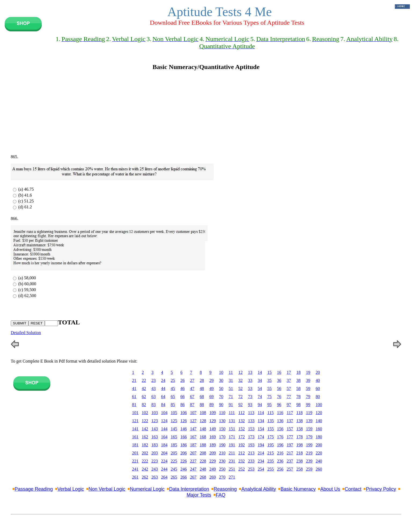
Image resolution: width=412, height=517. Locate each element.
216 (280, 453)
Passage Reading (34, 489)
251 (232, 469)
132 (241, 420)
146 (183, 428)
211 (232, 453)
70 (221, 396)
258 (299, 469)
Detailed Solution (26, 332)
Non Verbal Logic (107, 489)
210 (222, 453)
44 (163, 388)
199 (309, 445)
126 (183, 420)
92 (240, 404)
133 (251, 420)
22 (144, 380)
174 (261, 437)
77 (289, 396)
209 (212, 453)
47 (192, 388)
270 (222, 477)
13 (250, 372)
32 (240, 380)
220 (319, 453)
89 (211, 404)
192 (241, 445)
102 (145, 412)
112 (241, 412)
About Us (330, 489)
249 (212, 469)
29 (211, 380)
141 (135, 428)
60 (318, 388)
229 (212, 461)
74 (260, 396)
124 (164, 420)
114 (261, 412)
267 (193, 477)
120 (319, 412)
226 (183, 461)
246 (183, 469)
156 (280, 428)
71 (231, 396)
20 (318, 372)
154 (261, 428)
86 (182, 404)
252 (241, 469)
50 (221, 388)
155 (270, 428)
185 (174, 445)
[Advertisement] (206, 112)
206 (183, 453)
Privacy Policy (381, 489)
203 (154, 453)
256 (280, 469)
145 (174, 428)
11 (231, 372)
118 (299, 412)
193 (251, 445)
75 (269, 396)
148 (203, 428)
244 (164, 469)
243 (154, 469)
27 (192, 380)
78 (298, 396)
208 (203, 453)
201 (135, 453)
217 (290, 453)
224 (164, 461)
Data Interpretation (189, 489)
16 (279, 372)
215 (270, 453)
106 (183, 412)
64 (163, 396)
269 (212, 477)
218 (299, 453)
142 (145, 428)
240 (319, 461)
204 (164, 453)
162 (145, 437)
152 (241, 428)
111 (232, 412)
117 (290, 412)
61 (134, 396)
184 (164, 445)
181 (135, 445)
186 (183, 445)
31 (231, 380)
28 (202, 380)
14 (260, 372)
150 (222, 428)
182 (145, 445)
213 (251, 453)
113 (251, 412)
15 (269, 372)
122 (145, 420)
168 (203, 437)
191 (232, 445)
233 (251, 461)
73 (250, 396)
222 (145, 461)
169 (212, 437)
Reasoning (225, 489)
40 (318, 380)
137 (290, 420)
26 (182, 380)
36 (279, 380)
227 (193, 461)
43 (153, 388)
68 (202, 396)
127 (193, 420)
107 (193, 412)
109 (212, 412)
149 (212, 428)
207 (193, 453)
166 (183, 437)
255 (270, 469)
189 (212, 445)
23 (153, 380)
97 (289, 404)
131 (232, 420)
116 (280, 412)
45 (173, 388)
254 (261, 469)
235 (270, 461)
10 (221, 372)
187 (193, 445)
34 (260, 380)
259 (309, 469)
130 (222, 420)
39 (308, 380)
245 (174, 469)
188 (203, 445)
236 (280, 461)
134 (261, 420)
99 (308, 404)
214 (261, 453)
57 (289, 388)
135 (270, 420)
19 (308, 372)
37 (289, 380)
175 (270, 437)
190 (222, 445)
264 (164, 477)
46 (182, 388)
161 (135, 437)
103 (154, 412)
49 (211, 388)
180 (319, 437)
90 (221, 404)
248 (203, 469)
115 (270, 412)
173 (251, 437)
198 (299, 445)
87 (192, 404)
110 (222, 412)
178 (299, 437)
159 (309, 428)
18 (298, 372)
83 (153, 404)
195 (270, 445)
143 (154, 428)
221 (135, 461)
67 (192, 396)
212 (241, 453)
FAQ (220, 495)
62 (144, 396)
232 (241, 461)
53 (250, 388)
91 (231, 404)
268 (203, 477)
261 (135, 477)
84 (163, 404)
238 (299, 461)
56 (279, 388)
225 (174, 461)
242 (145, 469)
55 (269, 388)
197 (290, 445)
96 (279, 404)
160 (319, 428)
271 (232, 477)
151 (232, 428)
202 (145, 453)
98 (298, 404)
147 (193, 428)
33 (250, 380)
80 (318, 396)
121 (135, 420)
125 (174, 420)
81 (134, 404)
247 (193, 469)
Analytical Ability (258, 489)
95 (269, 404)
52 (240, 388)
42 (144, 388)
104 (164, 412)
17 (289, 372)
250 (222, 469)
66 (182, 396)
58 (298, 388)
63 (153, 396)
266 (183, 477)
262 (145, 477)
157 (290, 428)
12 (240, 372)
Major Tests (199, 495)
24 (163, 380)
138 (299, 420)
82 (144, 404)
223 (154, 461)
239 (309, 461)
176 (280, 437)
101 (135, 412)
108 (203, 412)
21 (134, 380)
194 (261, 445)
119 (309, 412)
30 (221, 380)
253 (251, 469)
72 (240, 396)
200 (319, 445)
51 (231, 388)
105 (174, 412)
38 (298, 380)
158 (299, 428)
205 (174, 453)
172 (241, 437)
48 (202, 388)
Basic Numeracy (298, 489)
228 (203, 461)
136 (280, 420)
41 (134, 388)
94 (260, 404)
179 (309, 437)
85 (173, 404)
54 (260, 388)
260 (319, 469)
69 (211, 396)
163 (154, 437)
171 (232, 437)
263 (154, 477)
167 (193, 437)
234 (261, 461)
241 (135, 469)
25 (173, 380)
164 (164, 437)
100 (319, 404)
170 (222, 437)
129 (212, 420)
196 (280, 445)
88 (202, 404)
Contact (353, 489)
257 (290, 469)
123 (154, 420)
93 (250, 404)
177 (290, 437)
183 (154, 445)
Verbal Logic (70, 489)
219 (309, 453)
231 (232, 461)
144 (164, 428)
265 (174, 477)
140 (319, 420)
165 (174, 437)
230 (222, 461)
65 (173, 396)
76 (279, 396)
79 (308, 396)
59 (308, 388)
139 (309, 420)
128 (203, 420)
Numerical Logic (147, 489)
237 (290, 461)
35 (269, 380)
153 (251, 428)
